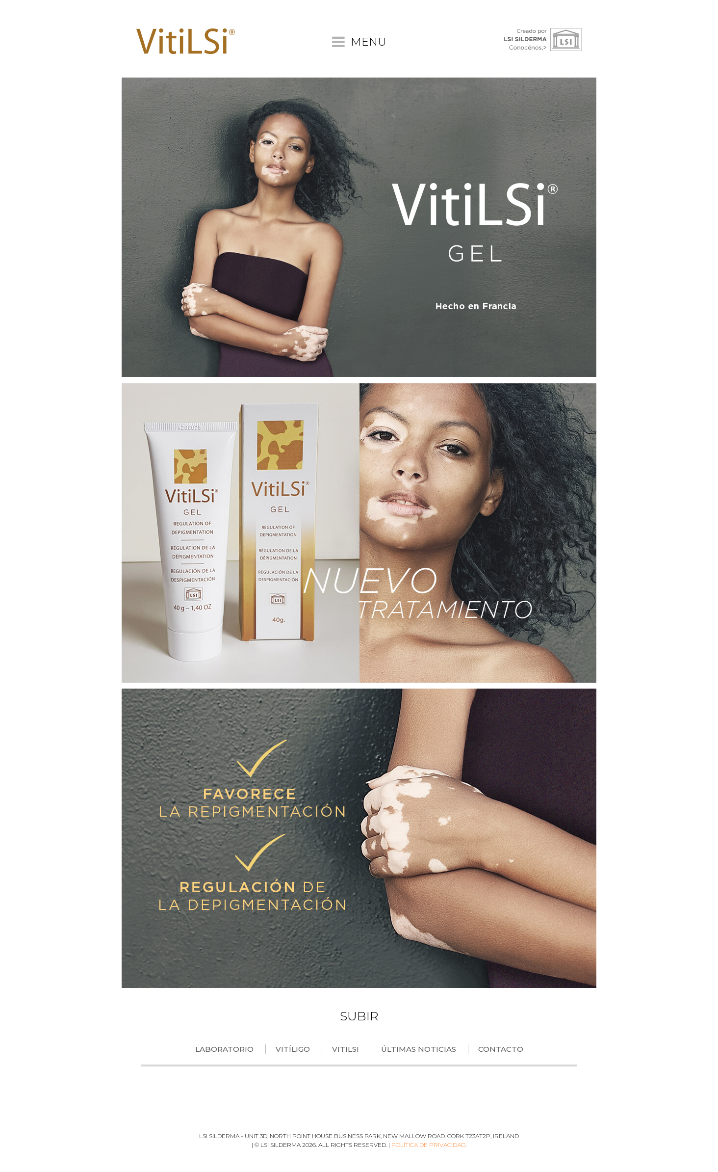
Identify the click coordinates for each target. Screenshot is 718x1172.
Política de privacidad (428, 1144)
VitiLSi (345, 1049)
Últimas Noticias (418, 1049)
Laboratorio (224, 1049)
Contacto (500, 1049)
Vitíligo (293, 1049)
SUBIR (359, 1016)
